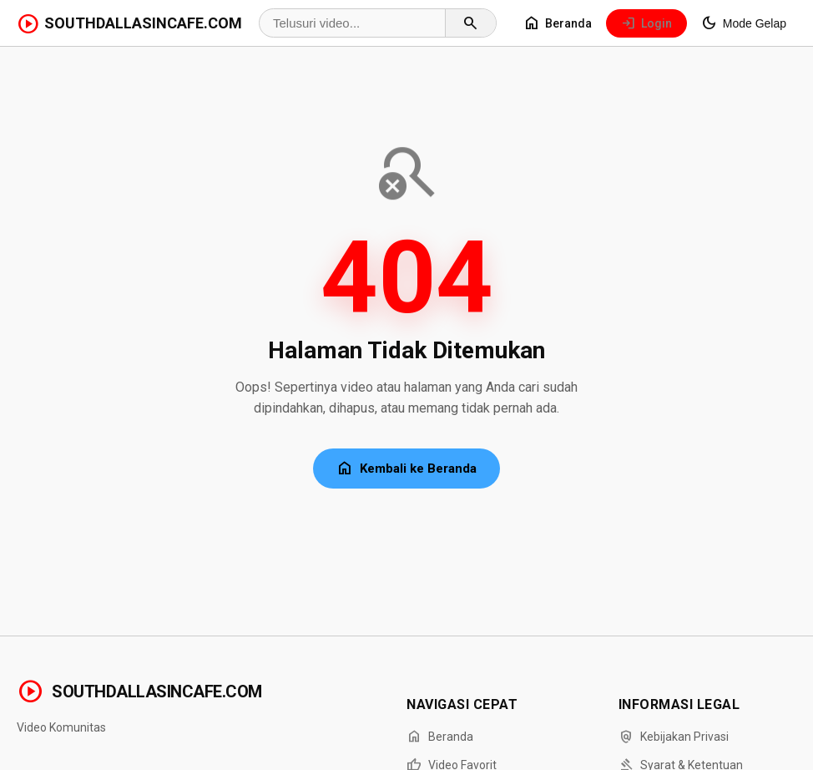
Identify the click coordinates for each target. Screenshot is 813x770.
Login (646, 23)
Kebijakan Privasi (674, 736)
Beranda (557, 23)
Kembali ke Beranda (406, 468)
